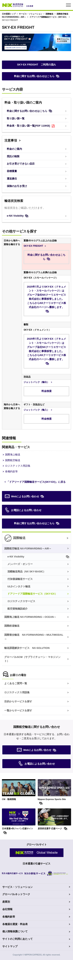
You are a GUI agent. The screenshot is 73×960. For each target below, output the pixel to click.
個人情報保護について (15, 931)
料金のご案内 (14, 148)
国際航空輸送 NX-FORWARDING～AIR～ (27, 548)
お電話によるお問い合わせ (23, 510)
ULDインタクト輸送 (18, 586)
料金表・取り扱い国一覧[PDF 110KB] (28, 125)
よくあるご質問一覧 (15, 683)
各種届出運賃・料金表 (15, 924)
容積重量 (12, 171)
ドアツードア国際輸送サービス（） (48, 17)
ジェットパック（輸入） (36, 409)
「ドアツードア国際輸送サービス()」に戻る (36, 481)
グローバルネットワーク (16, 894)
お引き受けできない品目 (21, 163)
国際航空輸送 (12, 460)
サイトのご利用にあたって (17, 938)
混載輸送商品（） (26, 571)
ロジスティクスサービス (21, 601)
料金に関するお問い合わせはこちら (34, 76)
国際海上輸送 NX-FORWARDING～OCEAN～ (30, 616)
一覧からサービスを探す (18, 710)
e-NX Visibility (15, 215)
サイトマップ (10, 946)
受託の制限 (13, 156)
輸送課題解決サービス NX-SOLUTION (27, 647)
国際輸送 (49, 14)
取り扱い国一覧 (16, 118)
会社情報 (7, 909)
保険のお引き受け (17, 186)
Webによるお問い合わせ (22, 496)
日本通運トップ (9, 14)
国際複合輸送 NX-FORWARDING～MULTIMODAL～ (33, 636)
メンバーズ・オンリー (20, 564)
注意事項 (10, 140)
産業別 (6, 901)
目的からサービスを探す (18, 701)
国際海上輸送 (12, 454)
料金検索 (46, 391)
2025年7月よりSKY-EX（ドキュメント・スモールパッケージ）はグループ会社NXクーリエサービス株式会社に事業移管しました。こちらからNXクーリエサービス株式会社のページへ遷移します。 (46, 297)
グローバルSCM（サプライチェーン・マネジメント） (32, 659)
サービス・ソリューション (30, 14)
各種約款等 (11, 471)
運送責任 (12, 178)
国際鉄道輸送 (11, 625)
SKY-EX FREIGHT (33, 246)
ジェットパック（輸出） (36, 382)
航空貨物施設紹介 (17, 608)
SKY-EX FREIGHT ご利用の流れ (36, 64)
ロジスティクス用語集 (17, 465)
